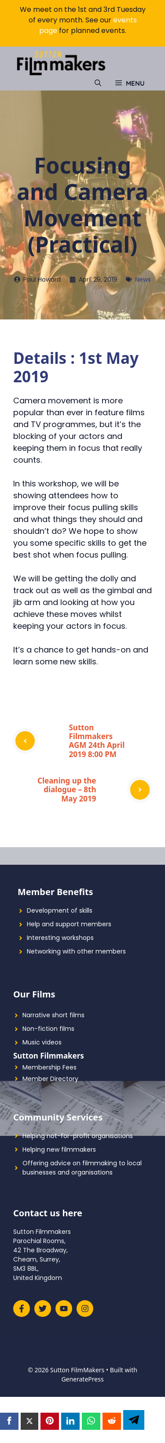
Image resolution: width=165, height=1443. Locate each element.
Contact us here (47, 1213)
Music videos (42, 1042)
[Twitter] (29, 1421)
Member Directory (50, 1078)
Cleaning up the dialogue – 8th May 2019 (66, 790)
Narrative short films (53, 1015)
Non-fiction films (48, 1028)
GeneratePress (82, 1379)
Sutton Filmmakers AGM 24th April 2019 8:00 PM (97, 740)
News (143, 279)
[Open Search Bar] (98, 83)
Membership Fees (49, 1067)
